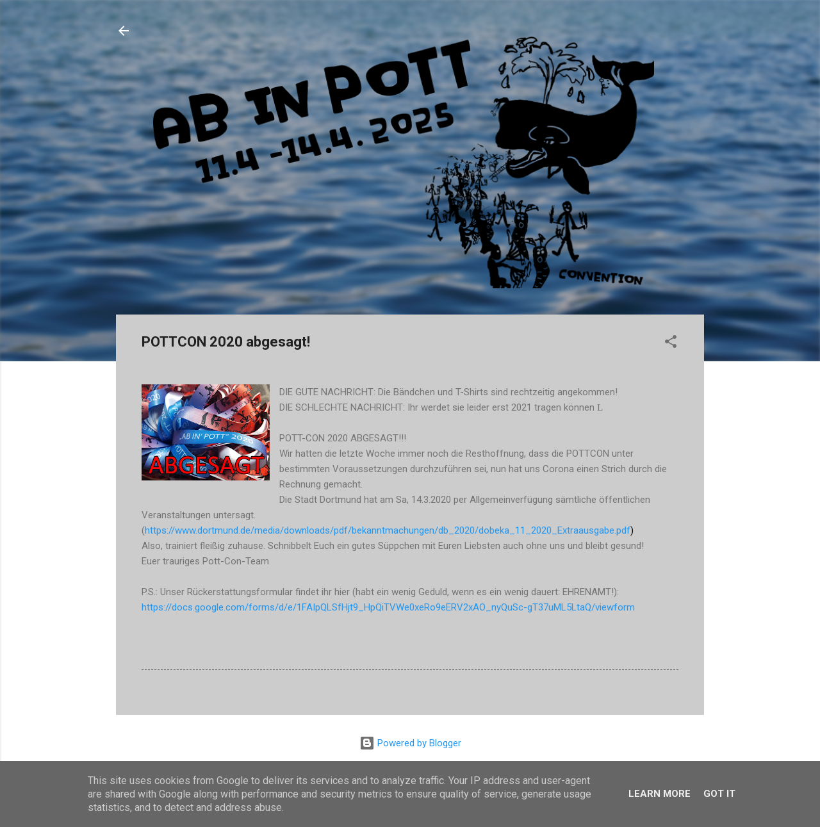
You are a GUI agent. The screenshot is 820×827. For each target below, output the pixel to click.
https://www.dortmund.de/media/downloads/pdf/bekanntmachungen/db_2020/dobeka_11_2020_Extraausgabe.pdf (387, 530)
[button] (670, 344)
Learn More (659, 793)
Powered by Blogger (410, 743)
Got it (719, 793)
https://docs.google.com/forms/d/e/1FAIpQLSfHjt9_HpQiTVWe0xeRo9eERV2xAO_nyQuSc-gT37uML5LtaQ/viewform (388, 607)
